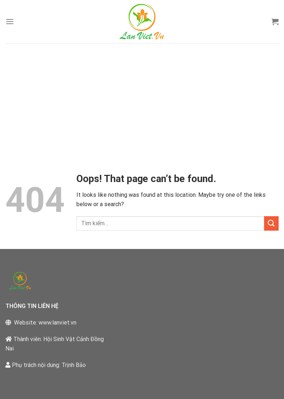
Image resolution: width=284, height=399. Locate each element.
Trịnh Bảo (74, 365)
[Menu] (9, 21)
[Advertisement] (142, 97)
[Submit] (271, 223)
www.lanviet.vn (57, 322)
